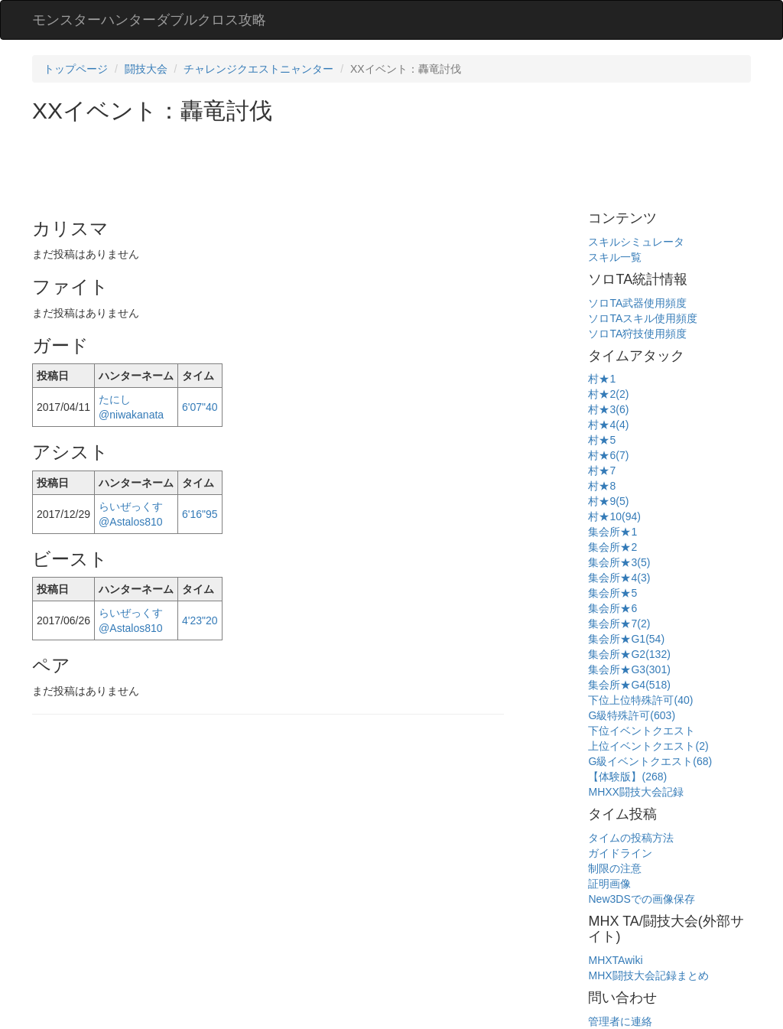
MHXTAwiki (615, 960)
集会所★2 (612, 547)
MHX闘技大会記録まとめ (648, 975)
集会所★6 (612, 608)
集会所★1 (612, 532)
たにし (115, 399)
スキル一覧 (615, 257)
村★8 (602, 486)
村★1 (602, 379)
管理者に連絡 (620, 1021)
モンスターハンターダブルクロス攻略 (149, 20)
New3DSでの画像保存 (641, 899)
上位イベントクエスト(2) (648, 746)
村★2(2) (608, 394)
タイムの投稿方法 (631, 838)
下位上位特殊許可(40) (640, 700)
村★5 (602, 440)
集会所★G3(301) (629, 669)
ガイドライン (620, 853)
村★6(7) (608, 455)
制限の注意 (615, 868)
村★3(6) (608, 409)
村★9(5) (608, 501)
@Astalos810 (130, 522)
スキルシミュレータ (636, 242)
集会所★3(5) (619, 562)
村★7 (602, 470)
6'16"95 (200, 514)
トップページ (76, 69)
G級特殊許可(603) (631, 715)
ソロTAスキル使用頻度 (642, 318)
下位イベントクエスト (641, 731)
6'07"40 (200, 407)
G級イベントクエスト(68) (650, 761)
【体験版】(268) (627, 776)
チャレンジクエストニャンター (258, 69)
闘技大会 (146, 69)
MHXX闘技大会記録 (635, 792)
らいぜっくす (131, 506)
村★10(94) (614, 516)
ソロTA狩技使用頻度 (637, 333)
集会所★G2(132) (629, 654)
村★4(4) (608, 424)
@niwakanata (131, 415)
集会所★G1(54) (626, 639)
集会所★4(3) (619, 577)
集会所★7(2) (619, 623)
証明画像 (609, 884)
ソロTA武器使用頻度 (637, 303)
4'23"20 (200, 620)
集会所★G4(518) (629, 685)
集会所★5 (612, 593)
